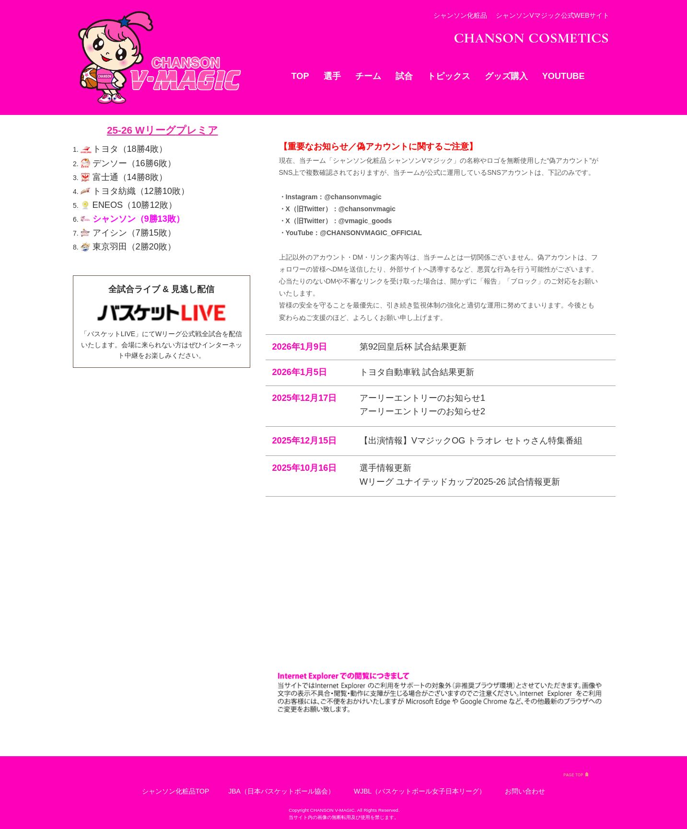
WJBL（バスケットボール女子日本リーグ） (420, 791)
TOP (300, 76)
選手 (332, 76)
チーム (368, 76)
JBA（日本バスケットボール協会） (281, 791)
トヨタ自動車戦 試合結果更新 (417, 569)
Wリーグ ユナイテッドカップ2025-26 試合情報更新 (460, 678)
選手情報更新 (385, 665)
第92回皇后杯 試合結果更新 (413, 543)
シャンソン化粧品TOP (176, 791)
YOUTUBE (563, 76)
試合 (404, 76)
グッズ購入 (506, 76)
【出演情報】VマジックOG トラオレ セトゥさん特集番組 (471, 637)
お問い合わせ (525, 791)
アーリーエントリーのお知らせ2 (422, 608)
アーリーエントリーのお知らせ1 (422, 594)
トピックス (448, 76)
